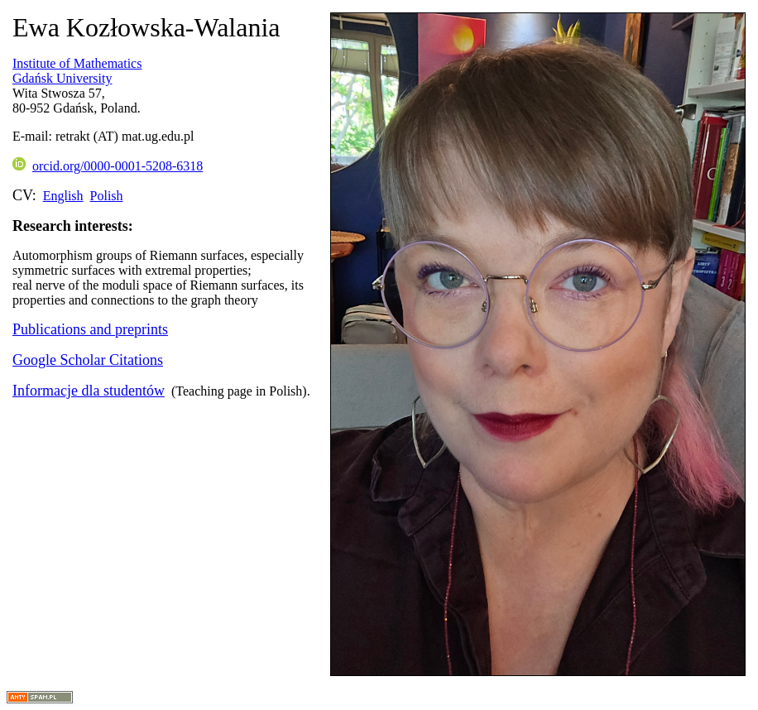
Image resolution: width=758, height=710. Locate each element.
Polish (106, 196)
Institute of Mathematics (77, 63)
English (63, 196)
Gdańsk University (62, 78)
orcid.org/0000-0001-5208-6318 (107, 166)
